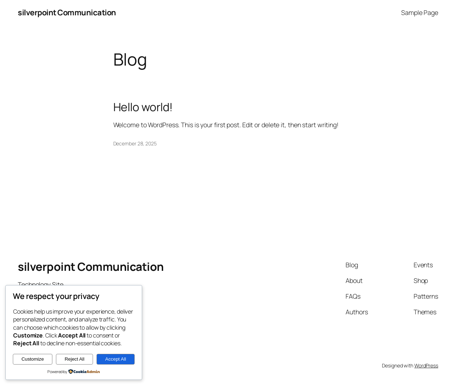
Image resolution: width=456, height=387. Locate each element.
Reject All (74, 359)
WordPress (426, 365)
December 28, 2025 (135, 143)
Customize (32, 359)
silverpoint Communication (67, 12)
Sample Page (419, 12)
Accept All (115, 359)
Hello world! (143, 107)
